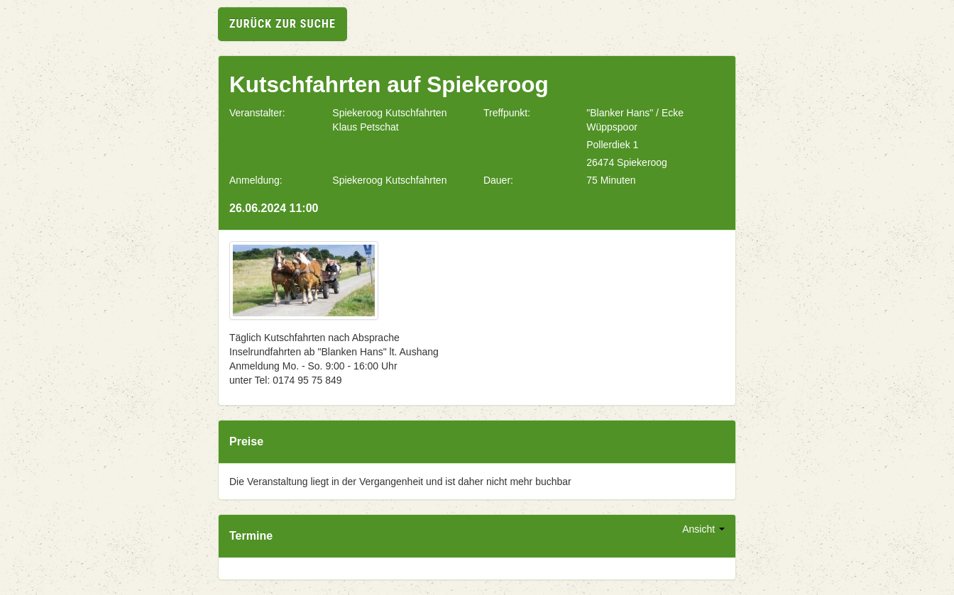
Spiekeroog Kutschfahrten (389, 180)
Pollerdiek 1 (612, 144)
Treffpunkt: (506, 112)
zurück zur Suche (282, 23)
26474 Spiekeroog (626, 162)
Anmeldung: (256, 180)
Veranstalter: (257, 112)
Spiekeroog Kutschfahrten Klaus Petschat (389, 120)
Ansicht (703, 529)
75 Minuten (610, 180)
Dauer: (498, 180)
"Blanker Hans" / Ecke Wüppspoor (635, 120)
